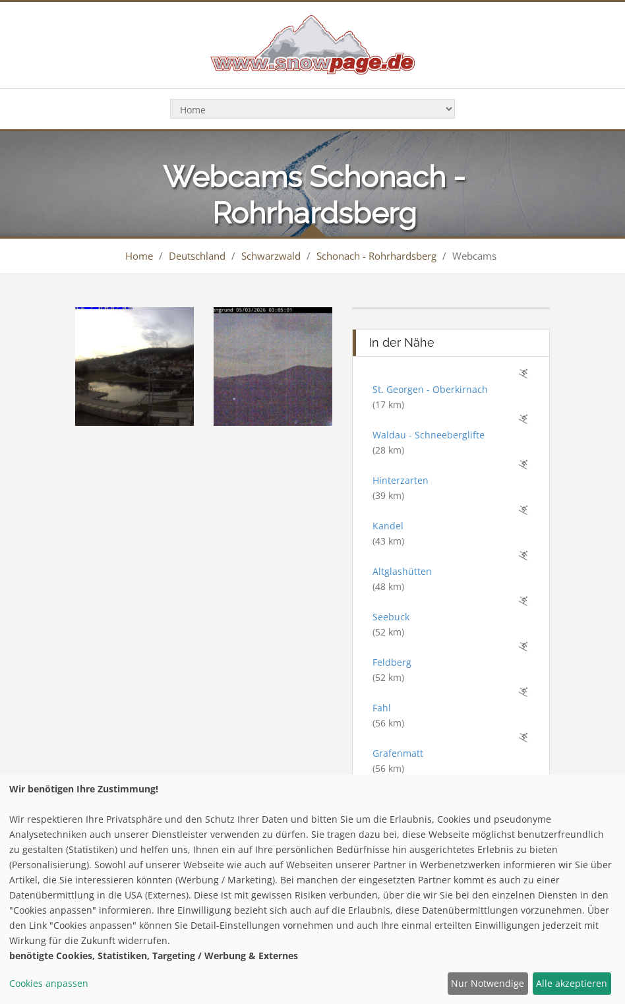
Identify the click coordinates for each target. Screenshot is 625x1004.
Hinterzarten (400, 480)
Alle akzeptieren (571, 983)
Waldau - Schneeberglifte (428, 434)
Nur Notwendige (487, 983)
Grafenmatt (397, 753)
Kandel (387, 525)
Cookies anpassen (48, 983)
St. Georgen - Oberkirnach (430, 389)
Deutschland (197, 255)
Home (139, 255)
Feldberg (391, 662)
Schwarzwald (271, 255)
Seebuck (390, 616)
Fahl (381, 707)
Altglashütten (402, 571)
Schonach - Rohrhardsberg (376, 255)
